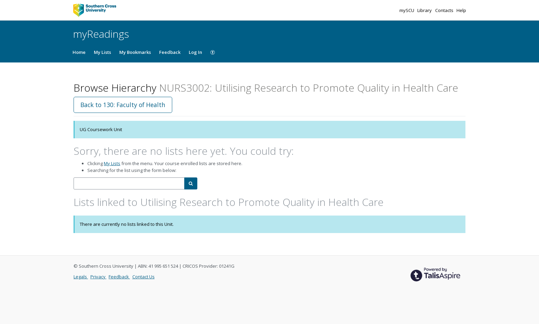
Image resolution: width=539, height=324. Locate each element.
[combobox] (129, 183)
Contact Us (143, 277)
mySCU (407, 10)
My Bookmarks (135, 52)
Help (461, 10)
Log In (195, 52)
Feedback (169, 52)
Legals (81, 277)
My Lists (102, 52)
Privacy (98, 277)
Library (425, 10)
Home (79, 52)
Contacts (444, 10)
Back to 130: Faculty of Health (122, 105)
